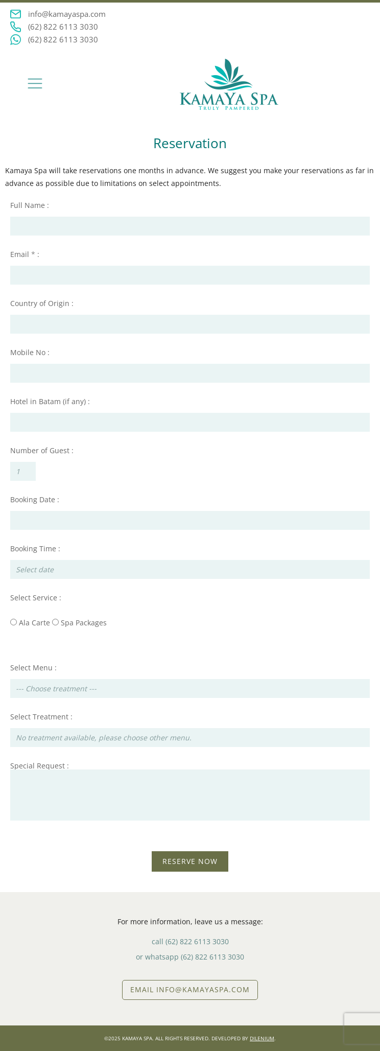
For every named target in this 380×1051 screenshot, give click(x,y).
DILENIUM (262, 1038)
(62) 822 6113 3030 (63, 26)
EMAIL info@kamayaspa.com (190, 989)
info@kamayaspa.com (67, 14)
